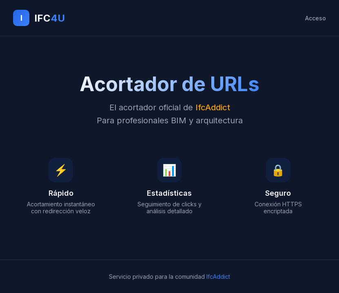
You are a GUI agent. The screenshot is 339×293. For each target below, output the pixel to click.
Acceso (315, 18)
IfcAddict (218, 276)
